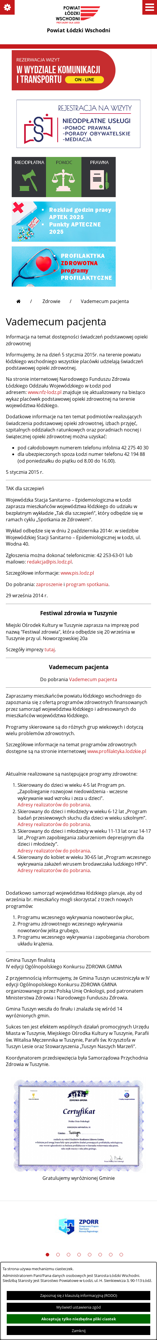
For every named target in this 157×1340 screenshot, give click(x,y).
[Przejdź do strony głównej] (24, 301)
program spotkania (87, 584)
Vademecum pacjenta (93, 679)
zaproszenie (49, 584)
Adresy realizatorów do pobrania (54, 804)
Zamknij (79, 1330)
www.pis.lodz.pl (77, 573)
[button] (7, 7)
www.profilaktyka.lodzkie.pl (116, 751)
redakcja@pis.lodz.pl (49, 562)
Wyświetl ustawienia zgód (78, 1307)
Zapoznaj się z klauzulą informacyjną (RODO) (78, 1295)
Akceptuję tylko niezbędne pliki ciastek (78, 1319)
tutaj (50, 649)
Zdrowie (51, 301)
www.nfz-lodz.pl (45, 392)
